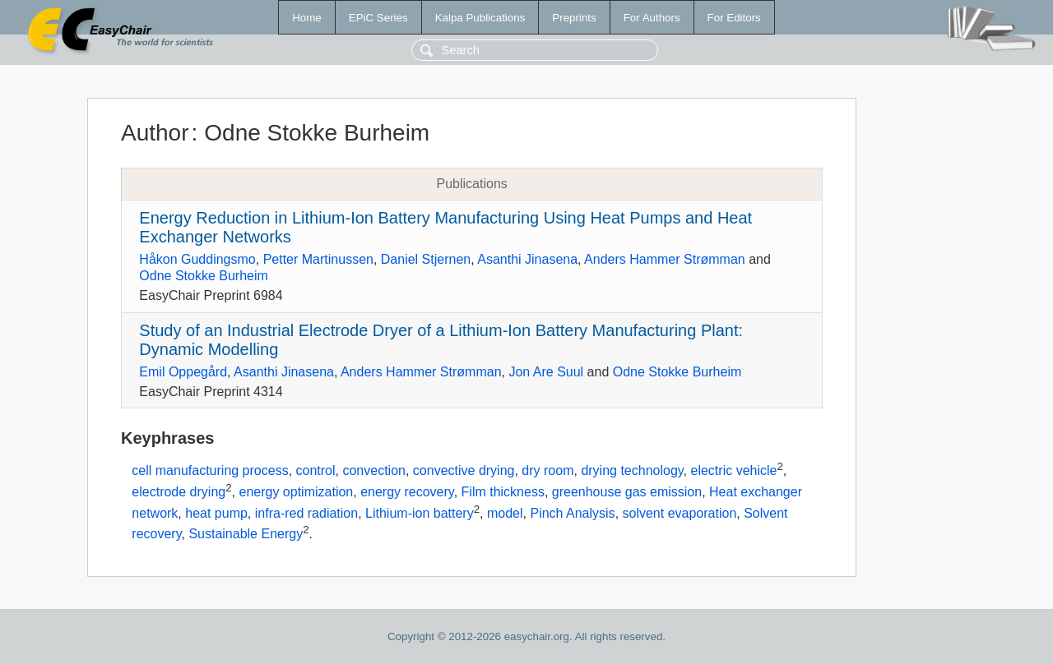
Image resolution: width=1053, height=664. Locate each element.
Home (307, 18)
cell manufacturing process (210, 471)
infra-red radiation (306, 513)
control (316, 471)
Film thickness (503, 492)
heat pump (216, 513)
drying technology (632, 471)
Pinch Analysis (572, 513)
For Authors (652, 18)
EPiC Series (378, 18)
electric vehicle (734, 471)
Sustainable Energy (245, 535)
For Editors (734, 18)
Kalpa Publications (480, 18)
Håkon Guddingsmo (197, 259)
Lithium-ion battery (419, 513)
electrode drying (178, 492)
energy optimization (296, 492)
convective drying (464, 471)
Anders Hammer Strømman (664, 259)
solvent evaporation (680, 513)
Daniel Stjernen (426, 259)
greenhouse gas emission (627, 492)
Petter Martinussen (318, 259)
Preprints (574, 18)
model (505, 513)
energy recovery (407, 492)
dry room (547, 471)
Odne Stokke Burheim (203, 276)
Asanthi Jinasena (527, 259)
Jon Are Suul (545, 372)
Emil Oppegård (183, 372)
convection (374, 471)
